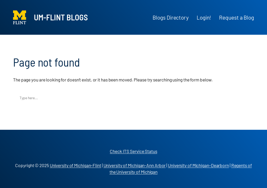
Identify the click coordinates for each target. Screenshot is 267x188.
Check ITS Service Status (133, 151)
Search (248, 98)
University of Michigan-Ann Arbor (135, 165)
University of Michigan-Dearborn (198, 165)
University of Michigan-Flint (75, 165)
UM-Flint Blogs (61, 17)
